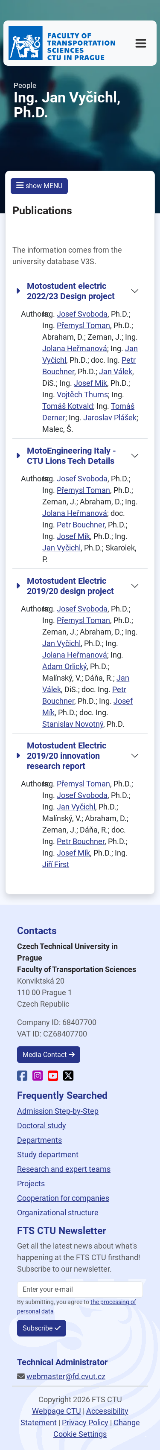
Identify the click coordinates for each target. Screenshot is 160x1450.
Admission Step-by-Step (58, 1110)
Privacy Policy (85, 1422)
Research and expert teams (64, 1169)
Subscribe (37, 1328)
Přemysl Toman (83, 325)
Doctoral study (41, 1125)
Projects (31, 1183)
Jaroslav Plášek (110, 417)
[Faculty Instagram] (37, 1077)
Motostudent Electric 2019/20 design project (65, 586)
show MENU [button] (39, 185)
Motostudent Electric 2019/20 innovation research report (61, 755)
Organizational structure (58, 1212)
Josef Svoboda (82, 313)
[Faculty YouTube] (53, 1077)
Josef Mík (90, 383)
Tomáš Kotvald (67, 406)
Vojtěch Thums (82, 394)
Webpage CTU (56, 1410)
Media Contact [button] (45, 1055)
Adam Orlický (64, 666)
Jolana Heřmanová (74, 348)
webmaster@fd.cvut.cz (65, 1376)
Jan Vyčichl (61, 547)
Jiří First (55, 864)
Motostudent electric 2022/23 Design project (65, 291)
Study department (48, 1154)
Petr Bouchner (81, 524)
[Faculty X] (68, 1077)
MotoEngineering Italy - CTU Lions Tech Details (66, 455)
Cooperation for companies (63, 1198)
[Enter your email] (80, 1289)
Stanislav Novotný (72, 723)
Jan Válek (115, 371)
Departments (39, 1140)
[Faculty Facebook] (22, 1077)
